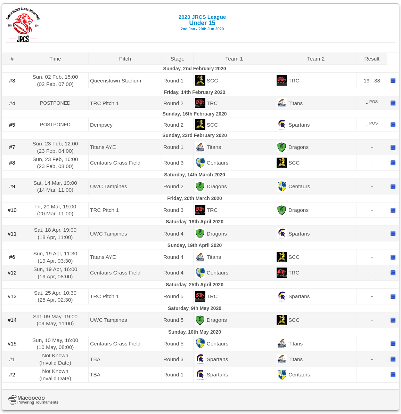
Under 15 (202, 22)
